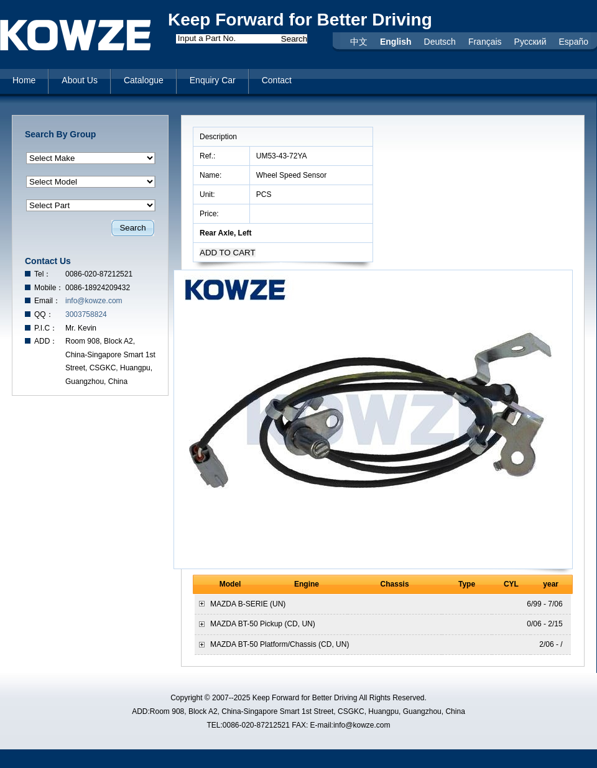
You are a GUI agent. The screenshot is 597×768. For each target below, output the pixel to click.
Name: (212, 175)
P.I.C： (45, 328)
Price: (210, 213)
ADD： (45, 341)
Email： (47, 300)
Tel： (42, 274)
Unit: (208, 194)
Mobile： (48, 287)
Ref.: (209, 156)
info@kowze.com (94, 300)
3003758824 (86, 314)
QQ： (43, 314)
